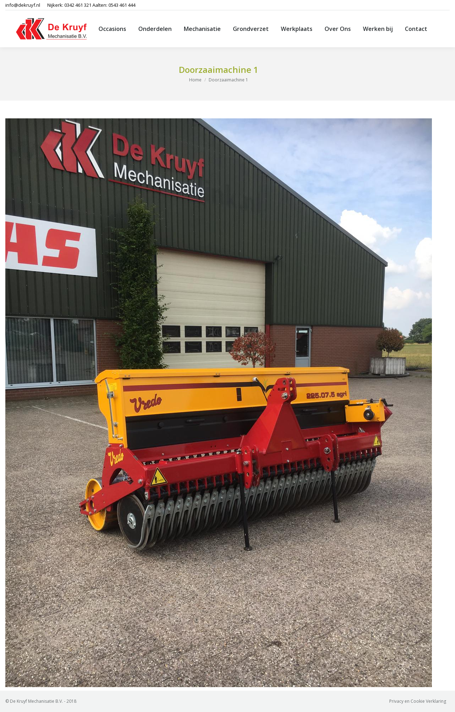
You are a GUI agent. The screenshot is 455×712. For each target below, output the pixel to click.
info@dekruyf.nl (22, 5)
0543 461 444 (121, 5)
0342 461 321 (77, 5)
